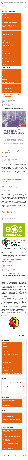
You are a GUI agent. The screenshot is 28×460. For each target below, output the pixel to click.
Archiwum (4, 64)
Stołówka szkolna (6, 53)
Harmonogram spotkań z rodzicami (9, 22)
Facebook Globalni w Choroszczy (10, 367)
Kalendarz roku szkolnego (8, 20)
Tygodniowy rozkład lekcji (7, 34)
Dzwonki (4, 37)
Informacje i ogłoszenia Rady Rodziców (11, 419)
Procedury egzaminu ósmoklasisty (10, 354)
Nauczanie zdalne (7, 348)
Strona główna (10, 101)
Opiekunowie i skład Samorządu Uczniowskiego (10, 431)
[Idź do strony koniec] (12, 336)
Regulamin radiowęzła (8, 448)
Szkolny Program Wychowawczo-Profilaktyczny (9, 73)
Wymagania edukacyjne (7, 88)
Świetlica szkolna (6, 48)
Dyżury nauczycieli (6, 42)
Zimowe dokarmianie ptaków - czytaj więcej (12, 152)
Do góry (25, 455)
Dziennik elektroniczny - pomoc (9, 61)
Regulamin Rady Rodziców (9, 413)
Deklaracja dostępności (7, 91)
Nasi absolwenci (6, 405)
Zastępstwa (4, 40)
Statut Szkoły (5, 70)
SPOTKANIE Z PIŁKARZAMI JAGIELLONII (11, 260)
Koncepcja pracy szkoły (7, 17)
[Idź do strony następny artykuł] (9, 336)
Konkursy (5, 359)
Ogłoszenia (5, 346)
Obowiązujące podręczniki (8, 82)
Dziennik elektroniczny (7, 58)
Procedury (4, 76)
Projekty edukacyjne (6, 29)
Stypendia (5, 365)
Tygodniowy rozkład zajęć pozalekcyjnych (11, 45)
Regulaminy (4, 79)
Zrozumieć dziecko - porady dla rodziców (12, 373)
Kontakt (4, 343)
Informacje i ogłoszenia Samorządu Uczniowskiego (10, 440)
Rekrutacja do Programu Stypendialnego (10, 95)
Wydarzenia (5, 357)
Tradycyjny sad (6, 212)
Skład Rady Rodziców (8, 416)
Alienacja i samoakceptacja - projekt (11, 180)
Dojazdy (4, 50)
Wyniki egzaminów (7, 402)
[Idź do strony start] (3, 336)
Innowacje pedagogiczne (7, 31)
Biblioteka (4, 56)
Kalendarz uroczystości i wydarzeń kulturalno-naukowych (9, 26)
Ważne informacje (7, 362)
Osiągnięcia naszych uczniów (9, 400)
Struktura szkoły (5, 14)
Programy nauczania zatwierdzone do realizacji (10, 85)
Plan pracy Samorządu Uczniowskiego (11, 436)
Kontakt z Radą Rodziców (8, 421)
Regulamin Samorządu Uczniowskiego (11, 434)
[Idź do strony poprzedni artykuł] (6, 336)
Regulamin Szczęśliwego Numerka (10, 443)
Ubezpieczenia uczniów (8, 370)
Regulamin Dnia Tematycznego (10, 445)
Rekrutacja (5, 351)
